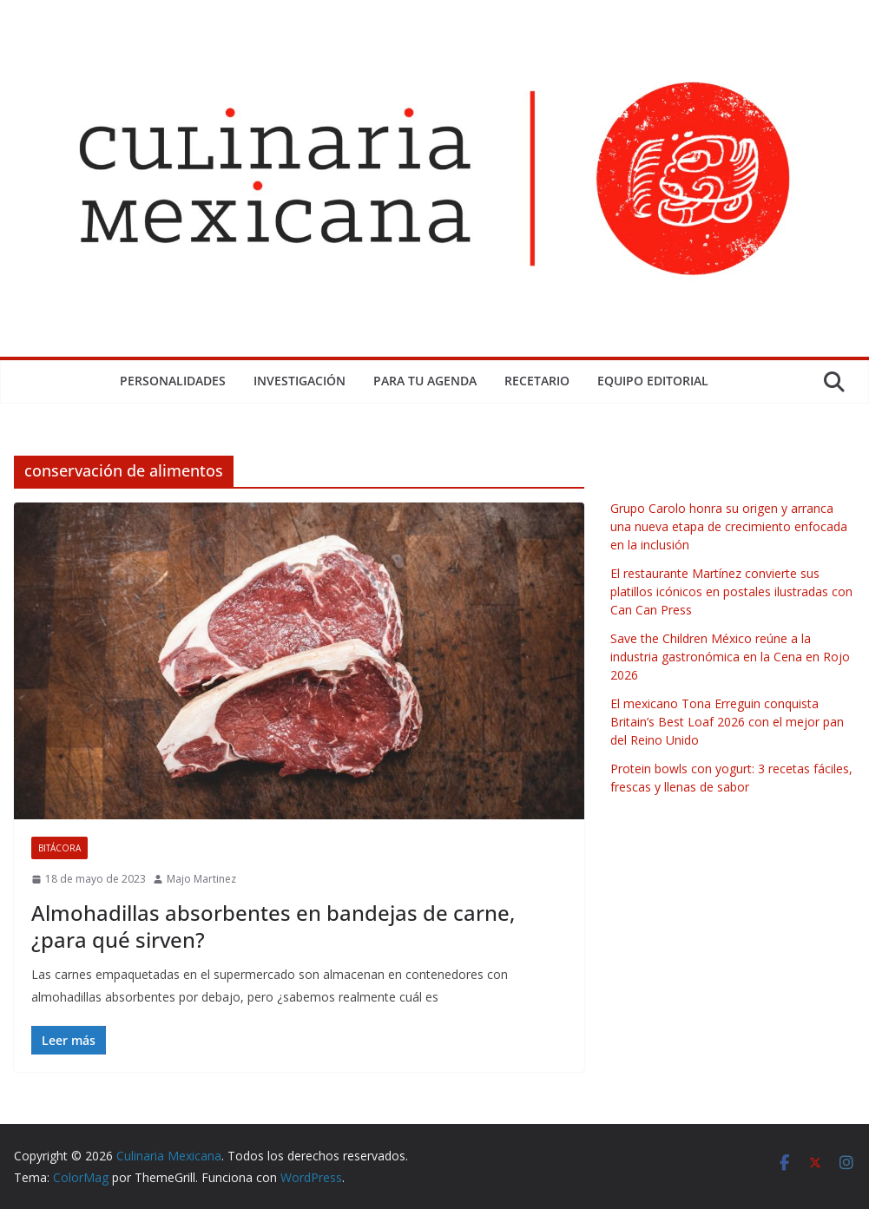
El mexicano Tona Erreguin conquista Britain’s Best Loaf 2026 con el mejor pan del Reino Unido (727, 721)
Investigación (299, 380)
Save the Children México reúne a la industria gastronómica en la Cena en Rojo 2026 (730, 656)
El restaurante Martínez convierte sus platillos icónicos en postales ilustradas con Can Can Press (731, 591)
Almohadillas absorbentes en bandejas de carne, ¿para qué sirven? (273, 926)
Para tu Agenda (425, 380)
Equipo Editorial (652, 380)
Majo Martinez (201, 878)
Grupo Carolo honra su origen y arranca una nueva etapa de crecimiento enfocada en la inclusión (728, 526)
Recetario (536, 380)
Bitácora (59, 848)
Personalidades (173, 380)
